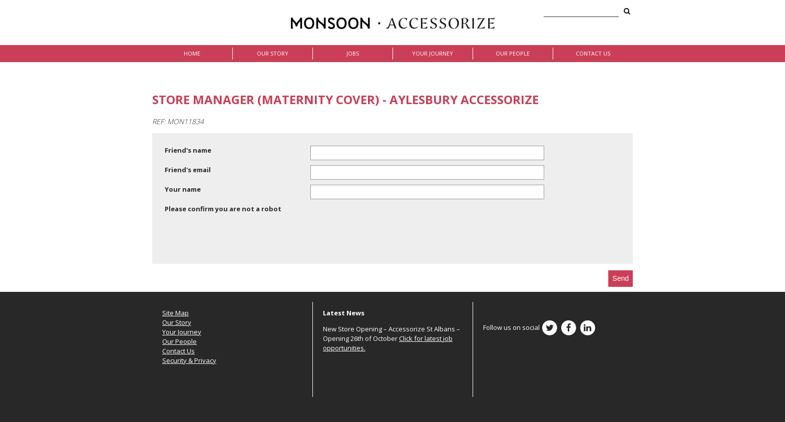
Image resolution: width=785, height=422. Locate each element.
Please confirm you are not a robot (223, 208)
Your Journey (432, 53)
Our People (513, 53)
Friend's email (188, 169)
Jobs (352, 53)
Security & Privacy (189, 360)
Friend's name (188, 150)
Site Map (175, 312)
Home (192, 53)
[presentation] (241, 240)
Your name (183, 189)
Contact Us (593, 53)
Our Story (272, 53)
